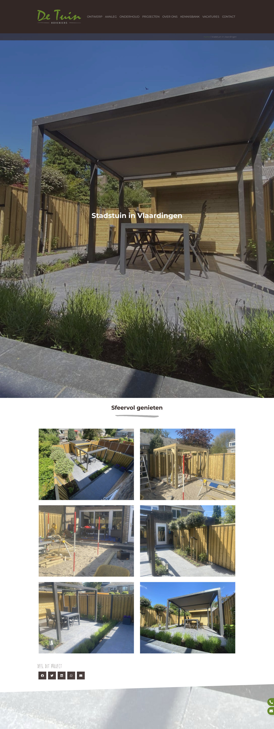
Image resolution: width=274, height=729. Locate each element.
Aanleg (111, 16)
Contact (228, 16)
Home (207, 36)
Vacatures (210, 16)
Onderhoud (129, 16)
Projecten (151, 16)
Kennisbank (190, 16)
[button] (42, 675)
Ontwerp (94, 16)
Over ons (170, 16)
